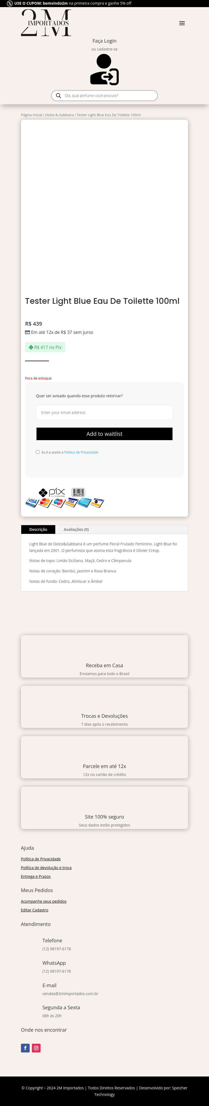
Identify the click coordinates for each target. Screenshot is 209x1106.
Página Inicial (31, 114)
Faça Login (104, 40)
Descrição (38, 529)
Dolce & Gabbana (59, 114)
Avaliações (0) (76, 529)
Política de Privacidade (81, 452)
